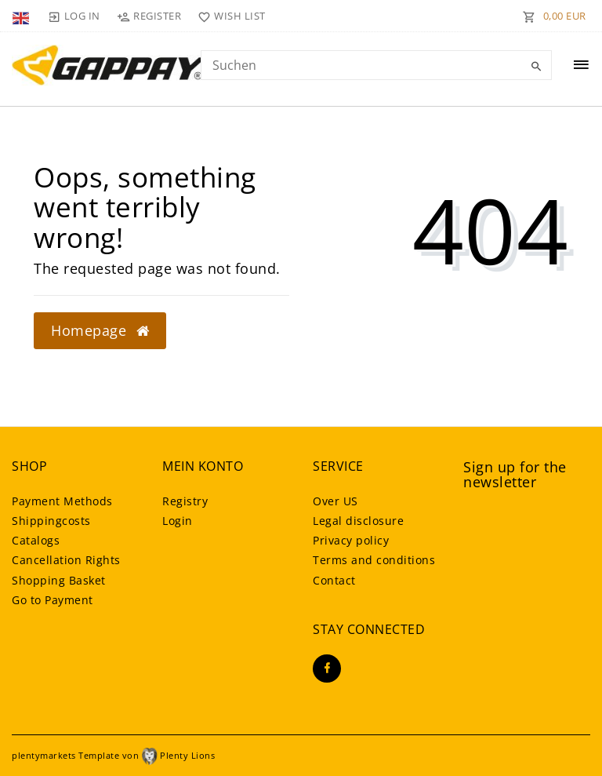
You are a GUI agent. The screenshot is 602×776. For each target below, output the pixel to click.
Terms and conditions (374, 559)
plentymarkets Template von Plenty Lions (113, 755)
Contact (334, 580)
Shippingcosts (51, 520)
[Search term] (376, 65)
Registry (185, 501)
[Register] (149, 15)
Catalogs (36, 540)
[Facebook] (327, 668)
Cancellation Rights (66, 559)
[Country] (22, 15)
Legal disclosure (358, 520)
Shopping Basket (59, 580)
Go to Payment (52, 599)
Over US (335, 501)
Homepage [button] (100, 330)
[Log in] (74, 15)
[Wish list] (228, 15)
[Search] (536, 66)
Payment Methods (62, 501)
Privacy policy (351, 540)
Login (177, 520)
